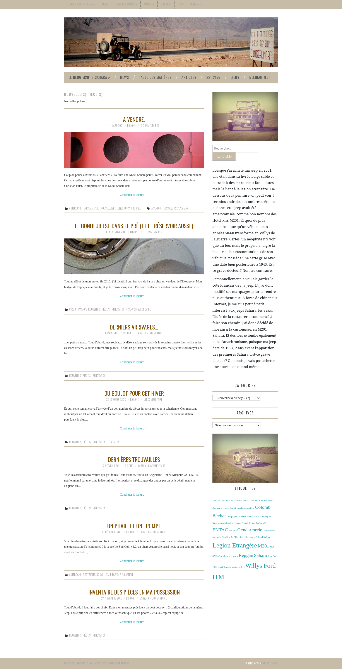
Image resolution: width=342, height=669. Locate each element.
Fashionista (253, 663)
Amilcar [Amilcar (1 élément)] (216, 508)
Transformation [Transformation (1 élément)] (231, 567)
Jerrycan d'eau (91, 208)
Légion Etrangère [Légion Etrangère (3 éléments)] (234, 545)
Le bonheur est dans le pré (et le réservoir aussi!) (134, 225)
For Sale (167, 208)
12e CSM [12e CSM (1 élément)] (253, 500)
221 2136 (166, 4)
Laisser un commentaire (150, 333)
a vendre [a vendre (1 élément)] (225, 508)
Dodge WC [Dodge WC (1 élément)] (261, 523)
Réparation (113, 442)
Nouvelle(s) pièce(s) (112, 208)
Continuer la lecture (134, 194)
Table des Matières (126, 4)
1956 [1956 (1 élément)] (270, 500)
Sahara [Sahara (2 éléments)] (260, 555)
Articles (149, 4)
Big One (131, 125)
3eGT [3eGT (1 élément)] (245, 500)
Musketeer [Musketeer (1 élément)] (228, 556)
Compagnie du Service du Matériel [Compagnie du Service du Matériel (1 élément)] (243, 516)
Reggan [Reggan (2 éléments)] (246, 555)
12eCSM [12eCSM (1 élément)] (263, 500)
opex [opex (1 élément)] (235, 556)
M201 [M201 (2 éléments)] (263, 546)
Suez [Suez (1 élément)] (270, 556)
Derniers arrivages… (134, 327)
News (105, 4)
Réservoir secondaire (138, 309)
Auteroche (75, 208)
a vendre (156, 208)
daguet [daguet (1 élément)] (238, 523)
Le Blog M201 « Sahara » (82, 4)
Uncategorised (132, 208)
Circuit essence (78, 309)
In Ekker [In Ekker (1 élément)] (235, 537)
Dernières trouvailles (134, 459)
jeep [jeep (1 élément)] (242, 537)
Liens (181, 4)
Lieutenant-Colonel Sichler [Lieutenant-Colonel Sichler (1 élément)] (257, 537)
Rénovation (118, 309)
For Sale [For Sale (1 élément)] (233, 530)
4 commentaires (150, 125)
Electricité (89, 575)
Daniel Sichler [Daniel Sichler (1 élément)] (248, 523)
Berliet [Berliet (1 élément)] (232, 508)
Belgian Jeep (197, 4)
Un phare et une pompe (134, 526)
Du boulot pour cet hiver (134, 393)
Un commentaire (153, 399)
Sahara (184, 208)
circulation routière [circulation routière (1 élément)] (245, 508)
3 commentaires (153, 232)
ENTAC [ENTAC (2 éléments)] (220, 529)
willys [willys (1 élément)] (242, 567)
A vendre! (134, 119)
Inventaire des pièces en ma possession (134, 592)
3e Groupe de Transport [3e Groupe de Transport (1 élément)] (231, 500)
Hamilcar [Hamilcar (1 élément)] (226, 537)
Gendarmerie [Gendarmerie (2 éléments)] (249, 529)
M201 (176, 208)
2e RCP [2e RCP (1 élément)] (216, 500)
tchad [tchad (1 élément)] (220, 567)
